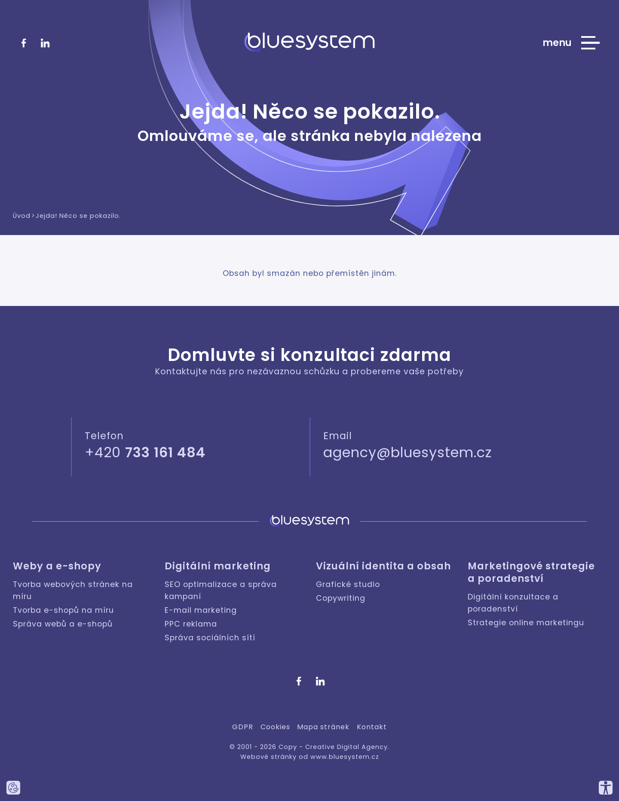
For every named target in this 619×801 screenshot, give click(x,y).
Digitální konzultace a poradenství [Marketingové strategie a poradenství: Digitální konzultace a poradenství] (513, 603)
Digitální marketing (218, 566)
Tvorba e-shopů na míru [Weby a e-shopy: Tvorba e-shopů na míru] (63, 610)
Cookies (275, 727)
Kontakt (372, 727)
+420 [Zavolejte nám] (145, 452)
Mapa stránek (323, 727)
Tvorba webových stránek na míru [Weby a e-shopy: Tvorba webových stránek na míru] (73, 590)
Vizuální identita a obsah (383, 566)
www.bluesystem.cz (344, 756)
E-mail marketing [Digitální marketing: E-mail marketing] (201, 610)
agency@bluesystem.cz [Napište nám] (407, 452)
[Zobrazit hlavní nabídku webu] (571, 43)
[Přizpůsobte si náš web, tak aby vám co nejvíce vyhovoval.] (606, 788)
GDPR (242, 727)
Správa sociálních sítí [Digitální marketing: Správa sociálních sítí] (210, 638)
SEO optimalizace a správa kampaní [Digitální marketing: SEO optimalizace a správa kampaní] (221, 590)
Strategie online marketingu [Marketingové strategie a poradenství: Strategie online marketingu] (526, 623)
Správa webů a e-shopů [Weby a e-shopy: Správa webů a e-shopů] (63, 624)
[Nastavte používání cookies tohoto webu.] (13, 788)
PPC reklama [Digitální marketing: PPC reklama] (191, 624)
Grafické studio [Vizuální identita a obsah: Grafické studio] (348, 584)
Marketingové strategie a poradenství (531, 572)
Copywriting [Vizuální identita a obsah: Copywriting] (340, 598)
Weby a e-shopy (57, 566)
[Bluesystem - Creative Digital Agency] (310, 43)
